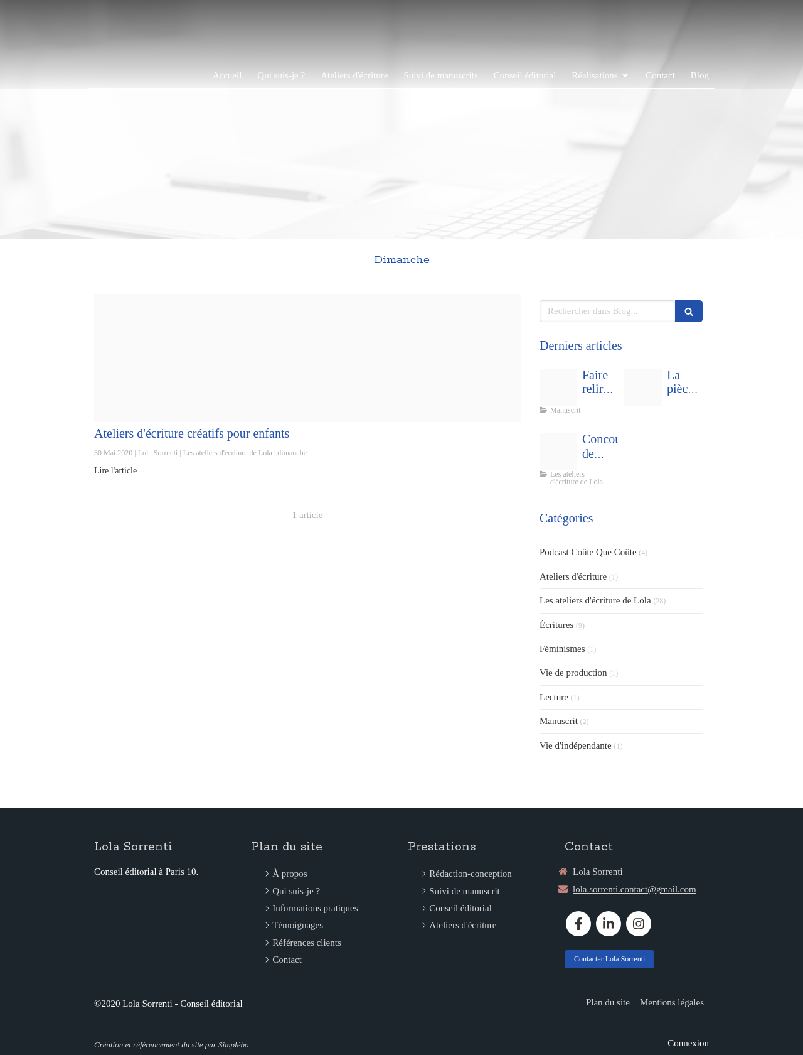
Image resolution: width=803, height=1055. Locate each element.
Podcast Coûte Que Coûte (588, 552)
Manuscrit (559, 721)
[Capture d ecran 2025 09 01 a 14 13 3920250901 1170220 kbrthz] (643, 387)
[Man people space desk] (558, 387)
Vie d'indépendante (576, 745)
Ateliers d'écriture (573, 576)
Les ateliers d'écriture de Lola (595, 600)
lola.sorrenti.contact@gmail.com (634, 889)
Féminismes (562, 649)
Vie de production (573, 673)
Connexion (688, 1043)
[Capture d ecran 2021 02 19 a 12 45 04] (558, 451)
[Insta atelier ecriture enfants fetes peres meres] (307, 358)
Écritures (556, 625)
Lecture (554, 697)
